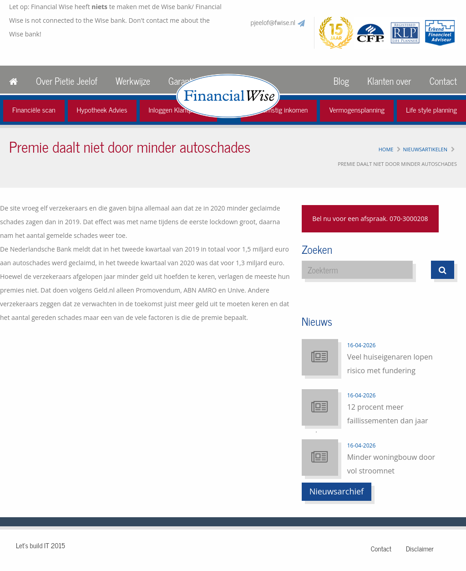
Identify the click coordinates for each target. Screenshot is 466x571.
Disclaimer (420, 548)
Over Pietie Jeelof (66, 80)
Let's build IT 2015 (40, 545)
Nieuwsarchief (336, 491)
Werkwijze (133, 80)
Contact (443, 80)
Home (386, 149)
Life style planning (431, 109)
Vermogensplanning (357, 109)
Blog (341, 80)
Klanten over (389, 80)
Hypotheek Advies (102, 109)
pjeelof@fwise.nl (273, 22)
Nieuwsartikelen (425, 149)
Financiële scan (34, 109)
